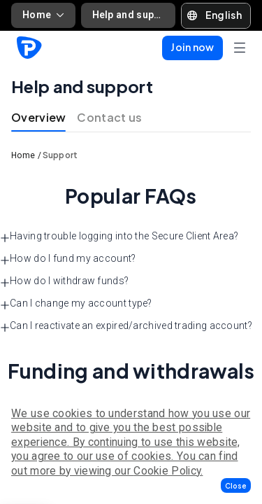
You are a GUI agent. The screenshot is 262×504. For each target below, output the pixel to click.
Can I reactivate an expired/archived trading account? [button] (126, 326)
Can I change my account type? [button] (76, 304)
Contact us (109, 117)
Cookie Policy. (168, 470)
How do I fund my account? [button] (68, 259)
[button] (236, 485)
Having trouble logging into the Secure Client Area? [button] (119, 236)
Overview (38, 117)
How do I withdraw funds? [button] (64, 281)
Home (43, 14)
